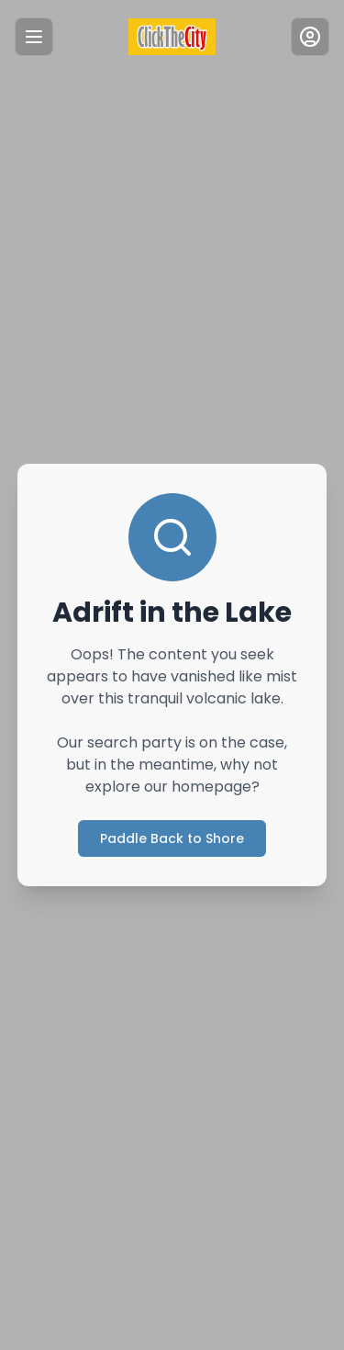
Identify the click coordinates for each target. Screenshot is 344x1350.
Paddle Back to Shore (172, 838)
